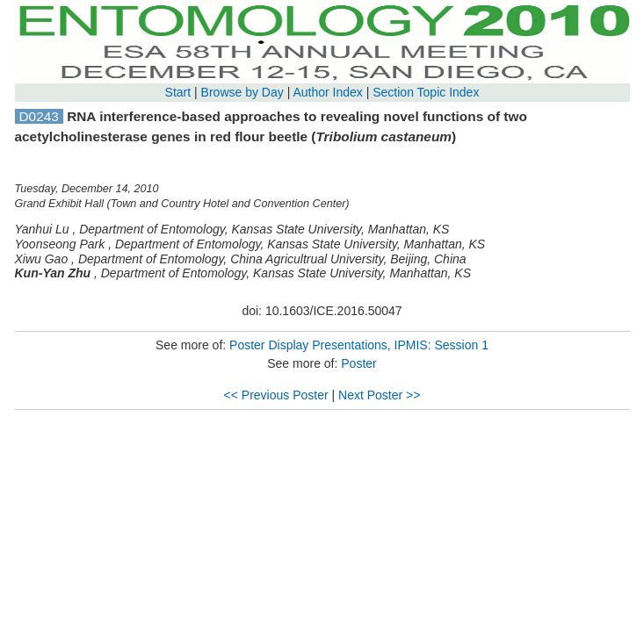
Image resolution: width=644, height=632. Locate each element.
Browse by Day (242, 92)
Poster (358, 363)
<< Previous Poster (276, 395)
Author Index (327, 92)
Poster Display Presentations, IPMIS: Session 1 (358, 345)
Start (178, 92)
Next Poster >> (379, 395)
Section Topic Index (426, 92)
